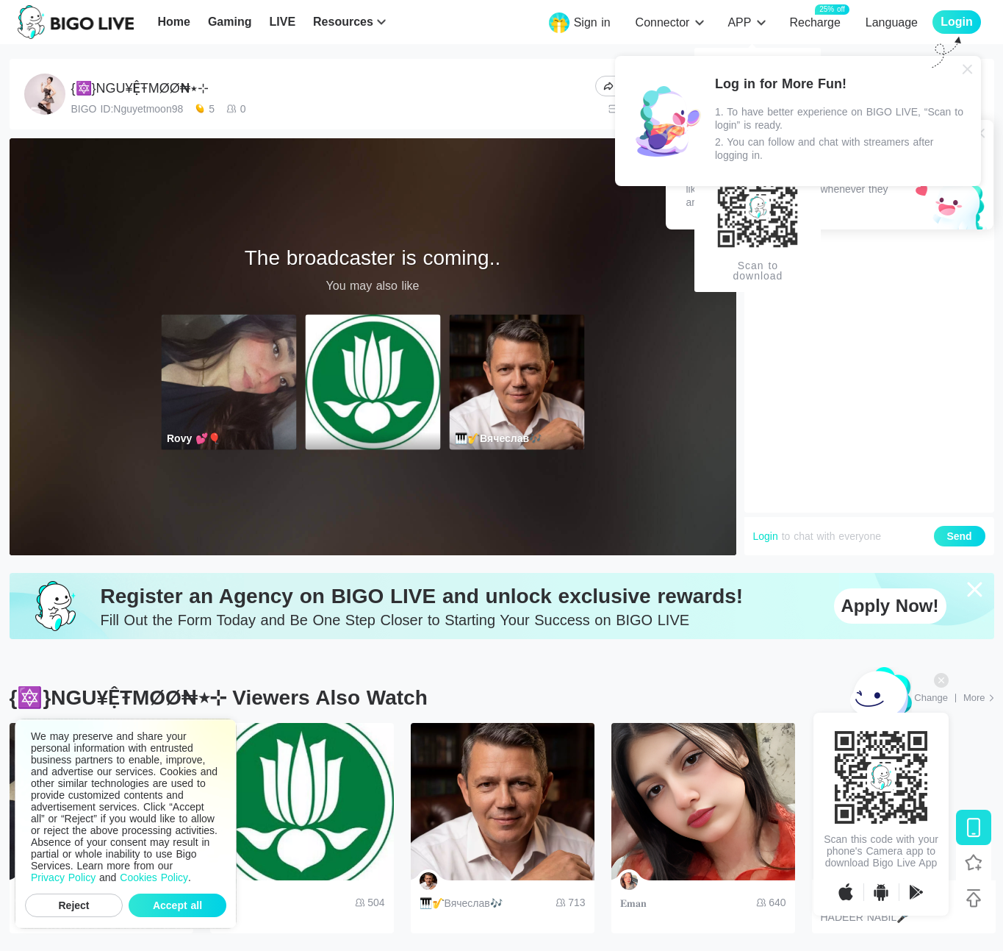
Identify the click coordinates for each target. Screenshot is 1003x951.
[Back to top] (973, 898)
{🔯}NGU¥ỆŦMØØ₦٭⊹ (140, 88)
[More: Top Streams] (978, 698)
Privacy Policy (63, 877)
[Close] (967, 69)
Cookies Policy (154, 877)
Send (958, 536)
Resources (343, 21)
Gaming (230, 21)
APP (739, 22)
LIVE (282, 21)
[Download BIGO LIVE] (973, 827)
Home (173, 21)
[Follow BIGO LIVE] (973, 862)
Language (892, 22)
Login (765, 536)
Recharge (814, 22)
